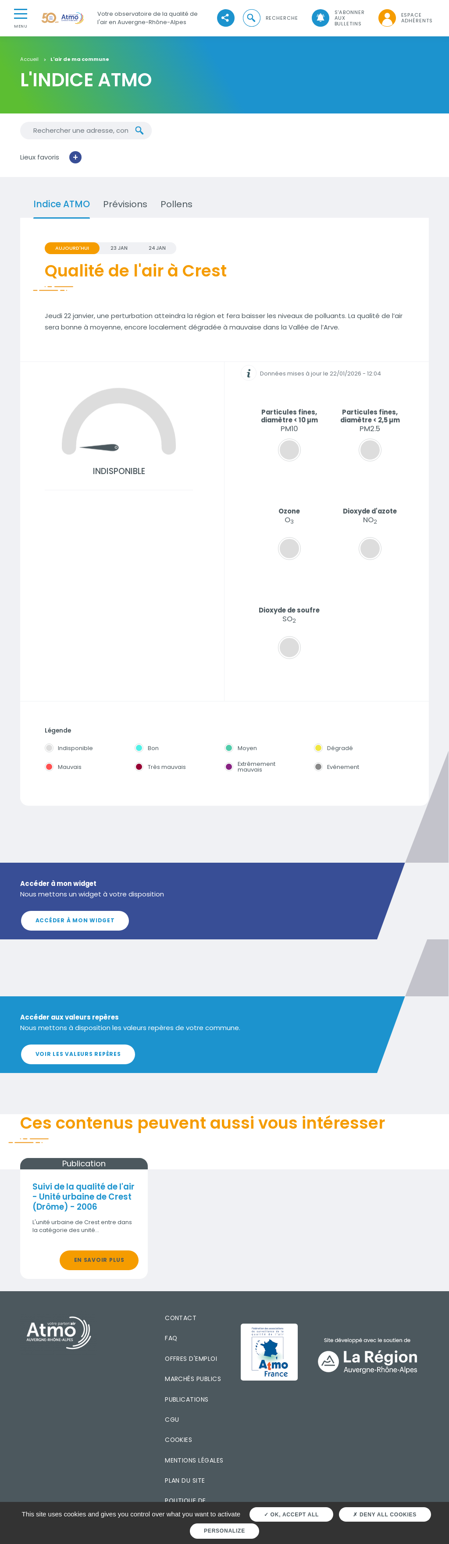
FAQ (171, 1338)
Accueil (29, 60)
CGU (172, 1419)
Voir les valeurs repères (78, 1054)
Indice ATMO (61, 204)
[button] (269, 18)
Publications (187, 1399)
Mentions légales (194, 1460)
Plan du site (185, 1480)
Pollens (176, 204)
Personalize (224, 1531)
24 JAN (157, 247)
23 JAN (119, 247)
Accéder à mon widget (75, 920)
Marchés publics (193, 1378)
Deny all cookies (385, 1515)
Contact (180, 1318)
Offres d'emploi (191, 1358)
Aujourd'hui (72, 247)
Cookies (178, 1439)
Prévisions (125, 204)
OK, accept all (291, 1515)
